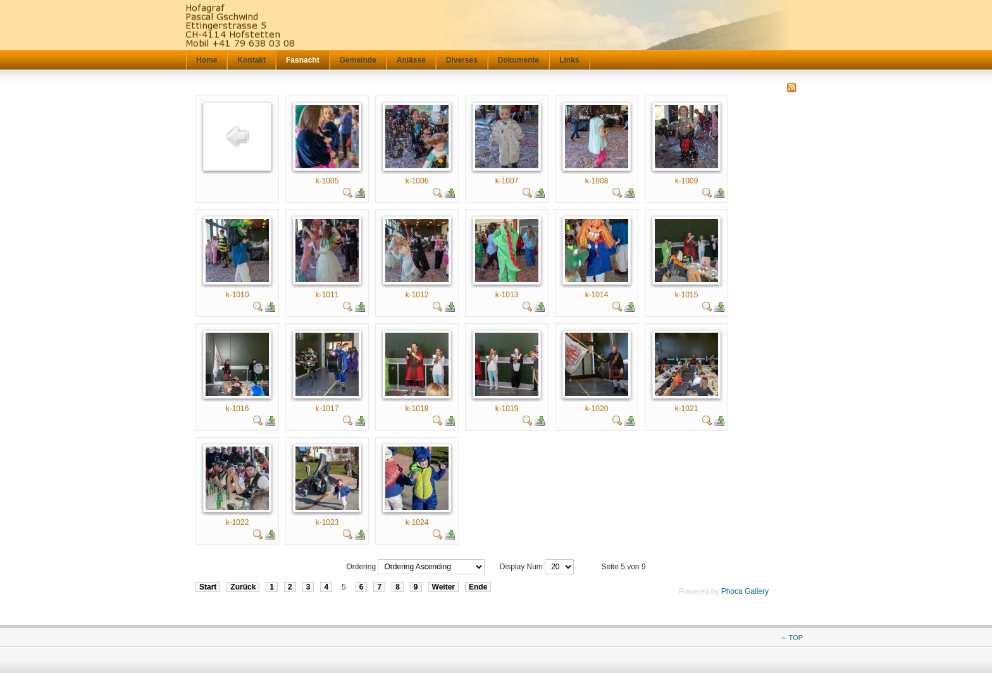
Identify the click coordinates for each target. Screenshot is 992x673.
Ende (478, 587)
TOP (796, 637)
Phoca (732, 591)
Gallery (757, 591)
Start (207, 587)
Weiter (443, 587)
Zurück (243, 587)
